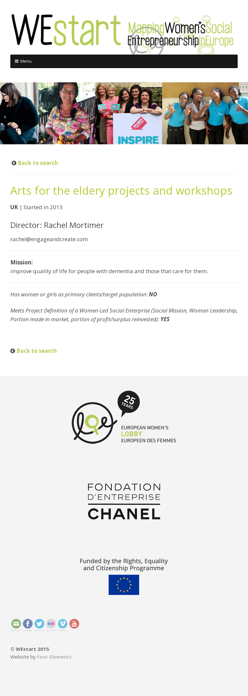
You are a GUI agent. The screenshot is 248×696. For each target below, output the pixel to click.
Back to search (37, 163)
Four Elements (54, 656)
